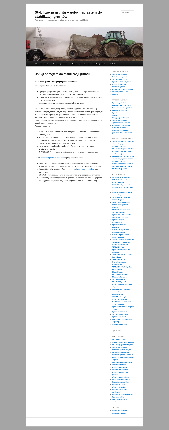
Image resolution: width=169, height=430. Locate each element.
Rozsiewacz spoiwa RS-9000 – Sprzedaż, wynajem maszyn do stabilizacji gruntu (123, 166)
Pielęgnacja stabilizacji (120, 118)
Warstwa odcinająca (119, 367)
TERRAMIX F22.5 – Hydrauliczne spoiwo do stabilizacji (121, 249)
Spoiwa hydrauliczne (119, 79)
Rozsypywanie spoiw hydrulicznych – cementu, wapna (121, 112)
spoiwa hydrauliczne (119, 411)
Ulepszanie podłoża (119, 340)
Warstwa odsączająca (120, 370)
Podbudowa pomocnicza (121, 379)
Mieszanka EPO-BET (119, 324)
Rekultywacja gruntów (60, 64)
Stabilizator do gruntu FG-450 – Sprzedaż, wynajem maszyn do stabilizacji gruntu (123, 151)
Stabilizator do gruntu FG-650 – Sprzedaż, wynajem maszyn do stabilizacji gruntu (123, 144)
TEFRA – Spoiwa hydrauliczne (123, 239)
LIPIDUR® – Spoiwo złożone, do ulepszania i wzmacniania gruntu (122, 187)
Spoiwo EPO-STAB (119, 317)
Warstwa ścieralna (118, 387)
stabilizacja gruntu (119, 413)
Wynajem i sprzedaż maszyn (122, 89)
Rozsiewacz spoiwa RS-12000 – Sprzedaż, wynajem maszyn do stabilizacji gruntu (123, 158)
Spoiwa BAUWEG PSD (120, 314)
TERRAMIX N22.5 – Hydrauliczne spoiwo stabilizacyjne (119, 262)
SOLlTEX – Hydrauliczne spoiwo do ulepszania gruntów (121, 204)
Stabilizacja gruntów (42, 64)
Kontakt (112, 64)
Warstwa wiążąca (118, 384)
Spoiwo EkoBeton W (119, 312)
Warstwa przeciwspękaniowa (122, 394)
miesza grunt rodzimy (85, 169)
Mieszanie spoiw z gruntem (122, 108)
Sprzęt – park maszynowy (121, 82)
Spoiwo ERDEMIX (118, 279)
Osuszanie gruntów (119, 364)
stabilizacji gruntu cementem (52, 158)
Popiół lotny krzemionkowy (122, 362)
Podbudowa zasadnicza (120, 382)
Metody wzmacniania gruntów (123, 342)
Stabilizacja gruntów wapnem (122, 345)
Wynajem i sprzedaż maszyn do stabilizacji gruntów (88, 64)
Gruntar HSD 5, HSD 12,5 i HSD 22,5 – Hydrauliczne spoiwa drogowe (121, 180)
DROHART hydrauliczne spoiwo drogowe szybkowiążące (121, 292)
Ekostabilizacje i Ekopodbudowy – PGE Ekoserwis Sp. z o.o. (120, 274)
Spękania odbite (118, 397)
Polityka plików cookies (120, 92)
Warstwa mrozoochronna (121, 377)
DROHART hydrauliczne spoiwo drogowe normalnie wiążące (122, 284)
